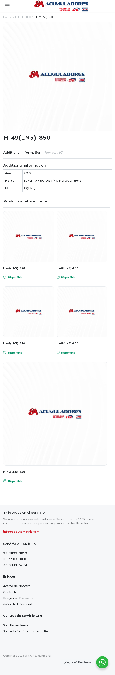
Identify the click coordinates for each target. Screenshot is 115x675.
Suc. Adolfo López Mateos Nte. (26, 631)
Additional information (22, 152)
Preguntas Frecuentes (19, 598)
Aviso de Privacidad (17, 604)
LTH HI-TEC (23, 17)
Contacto (10, 592)
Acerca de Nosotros (17, 586)
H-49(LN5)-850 (14, 268)
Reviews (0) (54, 152)
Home (7, 17)
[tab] (22, 152)
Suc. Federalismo (15, 625)
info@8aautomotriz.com (21, 532)
